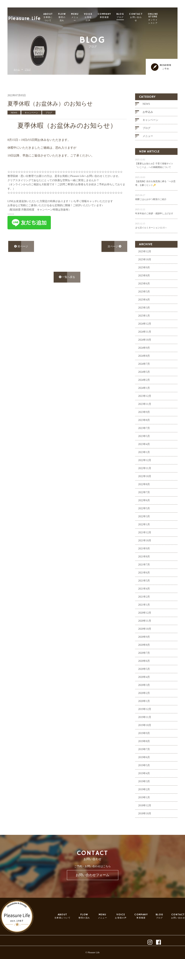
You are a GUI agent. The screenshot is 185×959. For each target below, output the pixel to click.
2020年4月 (144, 685)
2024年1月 (144, 396)
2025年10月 (144, 268)
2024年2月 (144, 388)
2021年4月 (144, 597)
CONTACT (151, 17)
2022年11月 (144, 477)
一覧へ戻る (67, 285)
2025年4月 (144, 308)
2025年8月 (144, 284)
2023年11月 (144, 412)
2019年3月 (144, 790)
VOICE (103, 17)
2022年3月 (144, 525)
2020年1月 (144, 709)
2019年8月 (144, 750)
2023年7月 (144, 436)
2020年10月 (144, 637)
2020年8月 (144, 653)
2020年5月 (144, 677)
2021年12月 (144, 541)
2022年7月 (144, 501)
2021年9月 (144, 557)
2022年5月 (144, 517)
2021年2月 (144, 605)
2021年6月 (144, 581)
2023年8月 (144, 428)
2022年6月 (144, 509)
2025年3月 (144, 316)
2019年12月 (144, 717)
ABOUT (63, 17)
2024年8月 (144, 364)
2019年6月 (144, 766)
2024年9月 (144, 356)
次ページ (114, 255)
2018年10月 (144, 822)
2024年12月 (144, 332)
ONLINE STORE (169, 18)
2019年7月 (144, 758)
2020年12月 (144, 621)
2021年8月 (144, 565)
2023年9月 (144, 420)
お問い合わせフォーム (92, 875)
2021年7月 (144, 573)
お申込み (148, 120)
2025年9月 (144, 276)
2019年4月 (144, 782)
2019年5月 (144, 774)
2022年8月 (144, 493)
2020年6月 (144, 669)
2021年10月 (144, 549)
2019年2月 (144, 798)
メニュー (148, 144)
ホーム (17, 70)
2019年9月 (144, 742)
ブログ (28, 70)
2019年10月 (144, 734)
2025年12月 (144, 260)
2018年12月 (144, 814)
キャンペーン (150, 128)
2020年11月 (144, 629)
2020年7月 (144, 661)
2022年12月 (144, 469)
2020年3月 (144, 693)
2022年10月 (144, 485)
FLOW (77, 17)
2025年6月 (144, 292)
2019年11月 (144, 725)
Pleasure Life (25, 16)
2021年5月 (144, 589)
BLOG (135, 16)
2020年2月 (144, 701)
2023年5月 (144, 444)
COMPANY (120, 16)
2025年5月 (144, 300)
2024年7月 (144, 372)
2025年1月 (144, 324)
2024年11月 (144, 340)
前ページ (21, 255)
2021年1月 (144, 613)
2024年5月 (144, 380)
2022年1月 (144, 533)
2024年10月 (144, 348)
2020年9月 (144, 645)
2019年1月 (144, 806)
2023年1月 (144, 461)
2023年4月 (144, 452)
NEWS (146, 112)
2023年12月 (144, 404)
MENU (90, 17)
